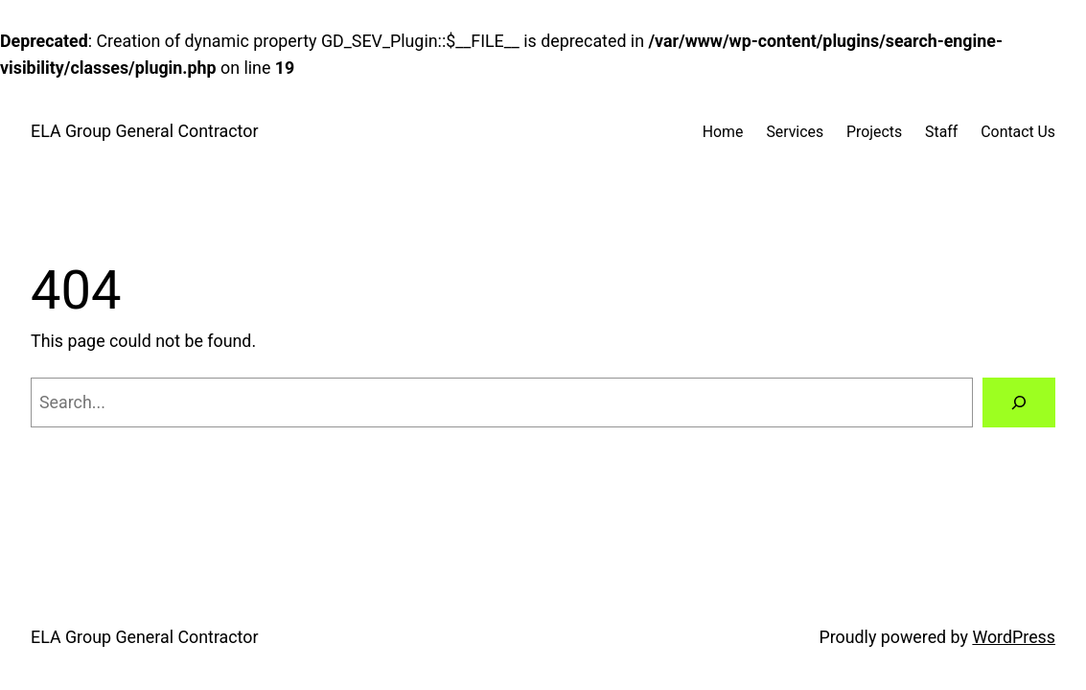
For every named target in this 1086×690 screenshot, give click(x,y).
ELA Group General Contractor (144, 131)
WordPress (1013, 637)
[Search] (1018, 402)
